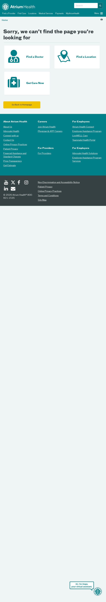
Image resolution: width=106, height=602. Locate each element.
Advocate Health (11, 131)
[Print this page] (102, 20)
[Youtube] (6, 183)
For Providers (44, 153)
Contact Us (8, 140)
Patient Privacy (10, 149)
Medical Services (45, 13)
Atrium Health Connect (83, 127)
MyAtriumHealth (72, 13)
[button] (100, 5)
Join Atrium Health (46, 127)
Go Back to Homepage (22, 105)
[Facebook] (19, 183)
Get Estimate (9, 166)
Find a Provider (8, 13)
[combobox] (86, 5)
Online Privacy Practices (15, 145)
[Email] (13, 189)
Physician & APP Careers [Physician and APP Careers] (50, 131)
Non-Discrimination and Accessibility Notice (59, 182)
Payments (59, 13)
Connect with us (10, 136)
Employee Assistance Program (86, 131)
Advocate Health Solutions (85, 153)
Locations (31, 13)
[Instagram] (26, 183)
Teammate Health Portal (83, 140)
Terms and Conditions (48, 196)
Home (5, 20)
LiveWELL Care (80, 136)
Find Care (21, 13)
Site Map (42, 200)
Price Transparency (12, 161)
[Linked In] (6, 189)
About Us (7, 127)
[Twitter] (13, 183)
